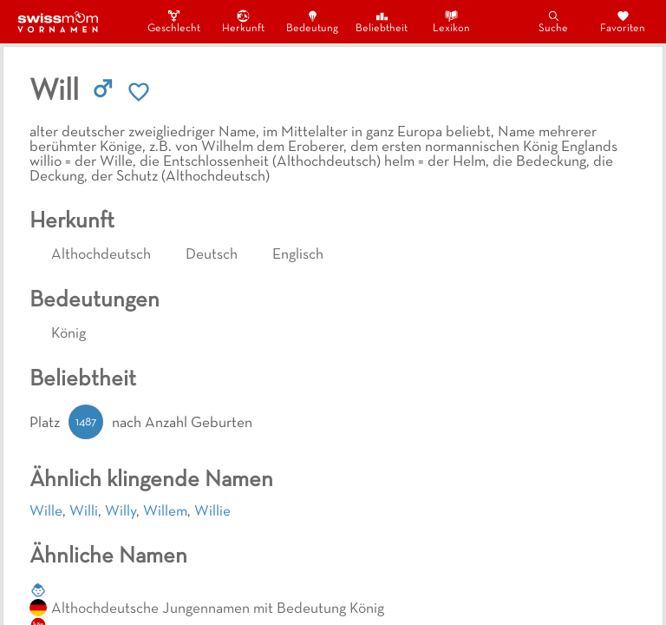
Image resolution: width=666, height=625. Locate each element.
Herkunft (243, 21)
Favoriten (622, 21)
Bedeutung (312, 21)
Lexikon (451, 21)
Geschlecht (173, 21)
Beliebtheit (382, 21)
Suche (553, 21)
